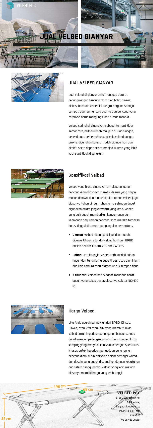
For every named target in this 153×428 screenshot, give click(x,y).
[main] (76, 34)
